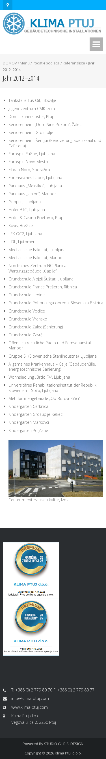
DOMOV (10, 63)
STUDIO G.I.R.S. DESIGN (63, 743)
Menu (25, 63)
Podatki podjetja (46, 63)
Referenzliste (73, 63)
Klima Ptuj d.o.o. (68, 753)
